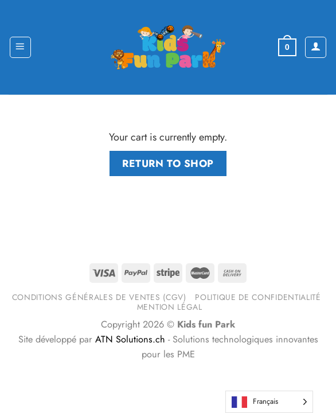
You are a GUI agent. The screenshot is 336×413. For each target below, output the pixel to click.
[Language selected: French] (269, 402)
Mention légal (169, 307)
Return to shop (167, 163)
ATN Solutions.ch (130, 339)
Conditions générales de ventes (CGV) (99, 297)
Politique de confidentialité (258, 297)
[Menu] (20, 47)
